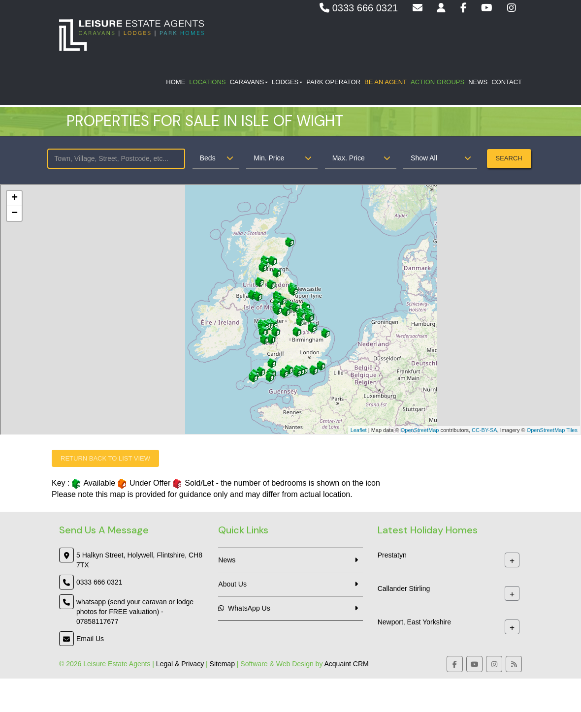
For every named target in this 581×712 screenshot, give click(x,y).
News (477, 84)
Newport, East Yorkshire (414, 622)
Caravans (248, 84)
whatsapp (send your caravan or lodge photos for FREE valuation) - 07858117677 (135, 611)
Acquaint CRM (346, 664)
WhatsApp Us (244, 608)
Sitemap (222, 664)
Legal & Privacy (180, 664)
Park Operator (333, 84)
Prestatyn (392, 555)
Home (175, 84)
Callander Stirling (404, 589)
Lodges (287, 84)
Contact (506, 84)
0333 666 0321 (359, 7)
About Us (232, 584)
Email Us (90, 639)
